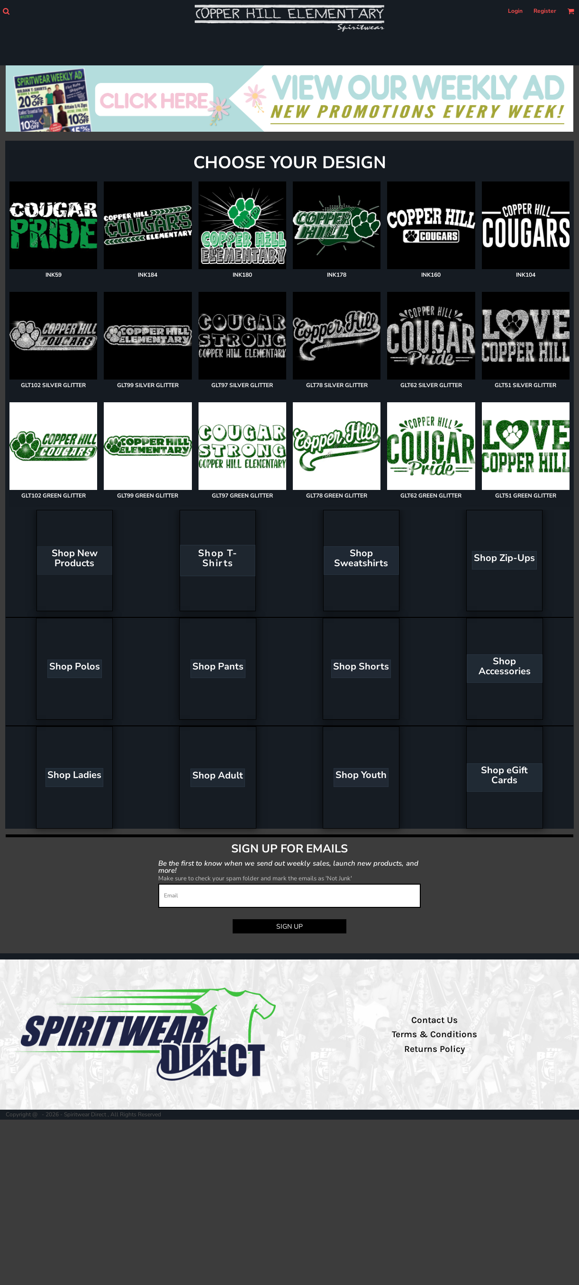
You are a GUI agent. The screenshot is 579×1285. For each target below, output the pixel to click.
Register (545, 11)
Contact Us (434, 1020)
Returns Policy (434, 1049)
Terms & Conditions (434, 1034)
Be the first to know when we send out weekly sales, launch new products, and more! (288, 866)
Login (515, 11)
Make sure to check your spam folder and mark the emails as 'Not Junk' (255, 878)
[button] (5, 11)
